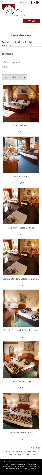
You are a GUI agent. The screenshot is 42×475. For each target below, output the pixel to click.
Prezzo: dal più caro (13, 77)
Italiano (24, 2)
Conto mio (31, 454)
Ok (21, 472)
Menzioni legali (15, 454)
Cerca (5, 66)
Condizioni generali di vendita (21, 451)
